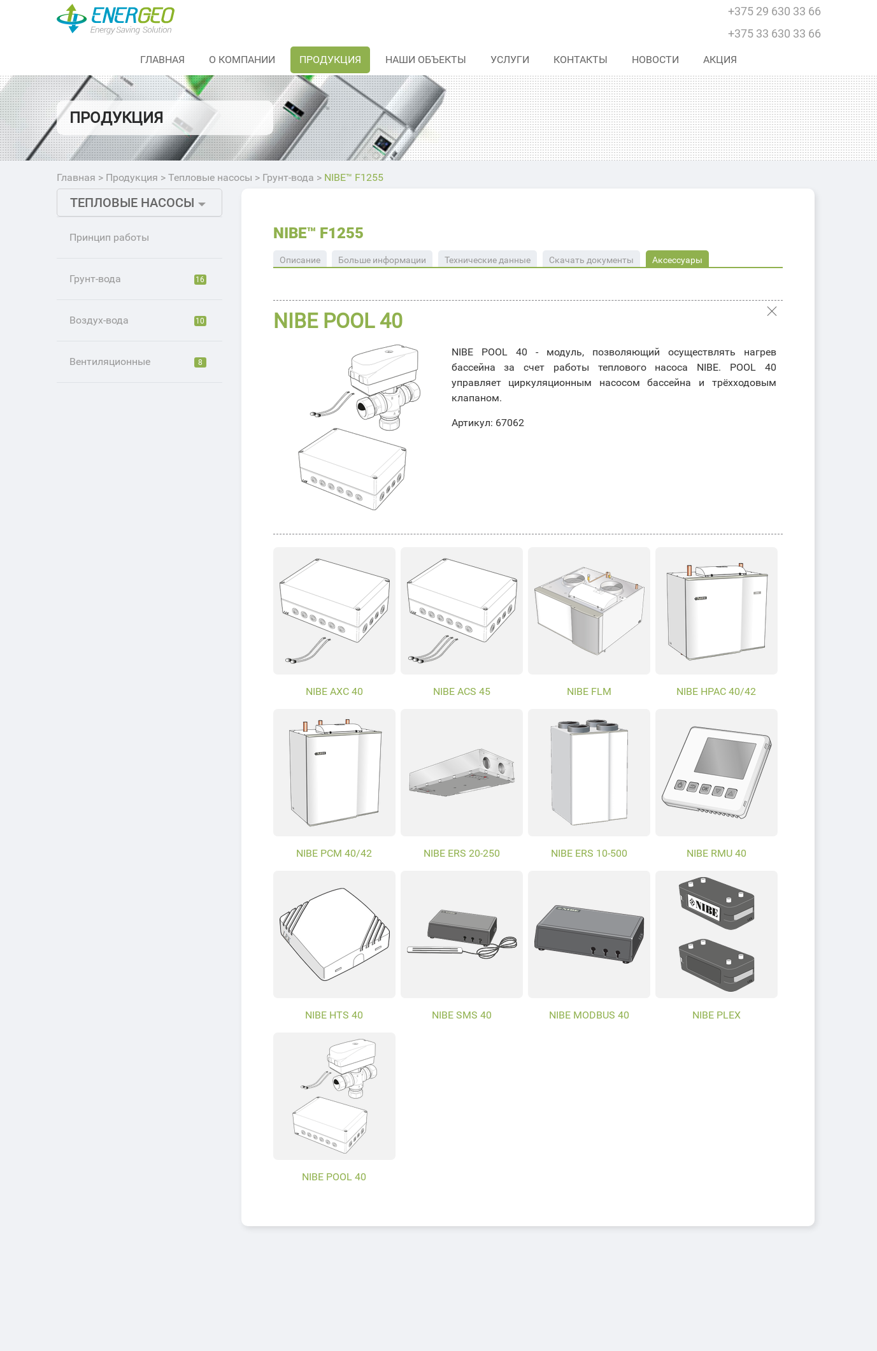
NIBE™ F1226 (118, 457)
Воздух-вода (137, 779)
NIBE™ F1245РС (124, 572)
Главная (162, 60)
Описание (300, 260)
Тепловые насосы (210, 177)
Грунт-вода (288, 177)
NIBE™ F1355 (118, 629)
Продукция (330, 60)
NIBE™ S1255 (118, 342)
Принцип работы (109, 237)
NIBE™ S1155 (118, 314)
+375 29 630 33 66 (774, 11)
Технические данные (488, 260)
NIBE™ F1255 (353, 177)
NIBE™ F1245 (118, 514)
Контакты (580, 60)
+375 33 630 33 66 (774, 33)
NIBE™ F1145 (118, 486)
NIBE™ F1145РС (124, 543)
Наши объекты (425, 60)
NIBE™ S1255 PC (126, 400)
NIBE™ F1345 (118, 600)
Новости (655, 60)
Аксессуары (677, 260)
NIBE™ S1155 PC (126, 371)
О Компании (242, 60)
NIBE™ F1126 (118, 428)
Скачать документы (591, 260)
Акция (720, 60)
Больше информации (382, 260)
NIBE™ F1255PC (124, 744)
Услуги (509, 60)
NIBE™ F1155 (118, 658)
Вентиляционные (137, 821)
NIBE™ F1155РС (124, 715)
